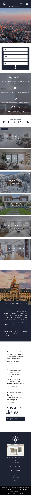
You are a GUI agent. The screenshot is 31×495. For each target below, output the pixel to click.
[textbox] (15, 56)
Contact (15, 480)
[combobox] (16, 56)
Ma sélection (19, 3)
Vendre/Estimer (15, 477)
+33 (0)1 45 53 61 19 (15, 6)
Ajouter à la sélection (29, 128)
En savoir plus (12, 493)
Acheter (15, 475)
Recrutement (16, 479)
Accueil (15, 474)
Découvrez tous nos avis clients (14, 419)
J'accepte (20, 493)
